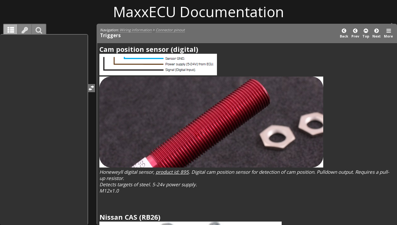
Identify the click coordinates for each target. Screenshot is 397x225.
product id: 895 (172, 172)
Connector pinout (170, 30)
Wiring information (136, 30)
